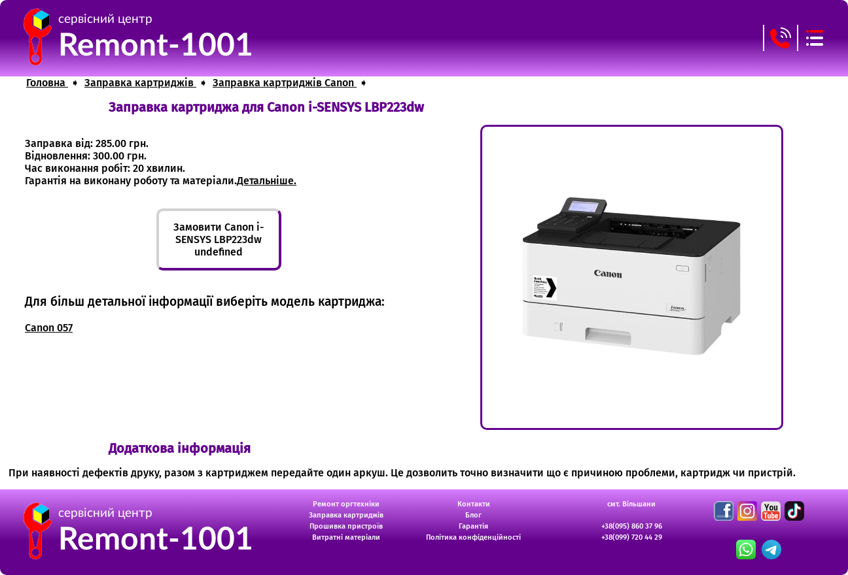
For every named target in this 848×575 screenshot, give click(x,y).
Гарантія (473, 526)
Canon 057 (49, 327)
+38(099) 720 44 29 (631, 537)
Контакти (473, 504)
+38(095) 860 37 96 (631, 526)
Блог (473, 515)
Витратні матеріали (346, 537)
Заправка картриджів (346, 515)
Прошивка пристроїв (346, 526)
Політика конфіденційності (473, 537)
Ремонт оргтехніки (346, 504)
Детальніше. (266, 180)
